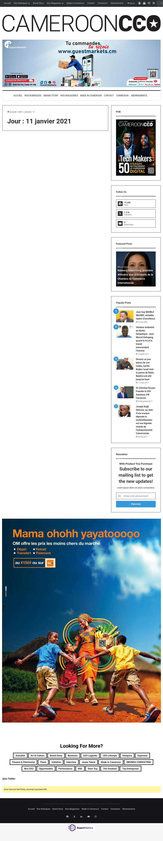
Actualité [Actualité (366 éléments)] (13, 756)
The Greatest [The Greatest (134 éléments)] (77, 779)
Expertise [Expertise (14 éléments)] (24, 764)
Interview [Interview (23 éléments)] (113, 764)
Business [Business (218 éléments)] (80, 756)
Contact (90, 3)
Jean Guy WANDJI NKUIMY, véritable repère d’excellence (145, 315)
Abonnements (117, 3)
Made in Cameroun (75, 3)
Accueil (7, 3)
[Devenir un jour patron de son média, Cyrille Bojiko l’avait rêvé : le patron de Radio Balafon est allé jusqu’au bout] (125, 364)
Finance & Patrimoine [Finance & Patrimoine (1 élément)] (53, 764)
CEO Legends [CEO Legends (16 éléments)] (102, 756)
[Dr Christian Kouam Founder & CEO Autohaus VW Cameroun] (125, 392)
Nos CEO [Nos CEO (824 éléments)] (86, 771)
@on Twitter (8, 789)
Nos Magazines (54, 3)
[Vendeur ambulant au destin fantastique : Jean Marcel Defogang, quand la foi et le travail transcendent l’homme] (125, 332)
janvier (28, 112)
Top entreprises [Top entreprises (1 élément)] (103, 779)
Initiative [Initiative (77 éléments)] (95, 764)
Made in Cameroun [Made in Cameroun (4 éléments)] (21, 771)
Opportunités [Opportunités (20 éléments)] (108, 771)
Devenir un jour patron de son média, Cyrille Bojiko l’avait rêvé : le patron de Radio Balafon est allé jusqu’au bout (145, 369)
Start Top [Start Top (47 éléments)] (54, 779)
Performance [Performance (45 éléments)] (133, 771)
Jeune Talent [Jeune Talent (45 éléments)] (136, 764)
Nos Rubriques (20, 3)
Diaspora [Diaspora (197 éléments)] (150, 756)
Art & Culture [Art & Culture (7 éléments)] (35, 756)
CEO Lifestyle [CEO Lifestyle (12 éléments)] (128, 756)
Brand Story (38, 3)
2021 (20, 112)
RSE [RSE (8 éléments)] (152, 771)
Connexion (102, 3)
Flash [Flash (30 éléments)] (78, 764)
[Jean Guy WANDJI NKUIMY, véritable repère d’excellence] (125, 316)
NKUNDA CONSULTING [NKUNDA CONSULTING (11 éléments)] (57, 771)
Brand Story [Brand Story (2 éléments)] (58, 756)
